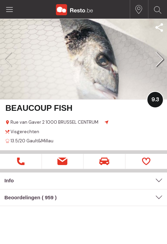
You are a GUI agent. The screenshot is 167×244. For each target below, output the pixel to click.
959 (49, 197)
